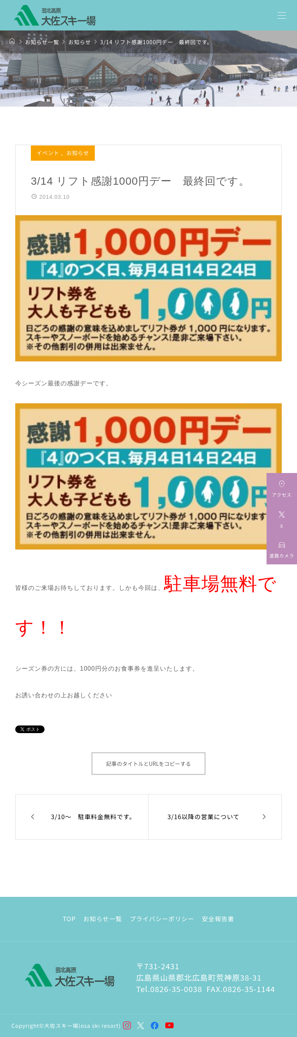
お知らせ (77, 153)
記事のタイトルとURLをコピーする (148, 763)
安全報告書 (218, 918)
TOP (69, 918)
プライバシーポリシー (162, 918)
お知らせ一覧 (102, 918)
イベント (49, 153)
